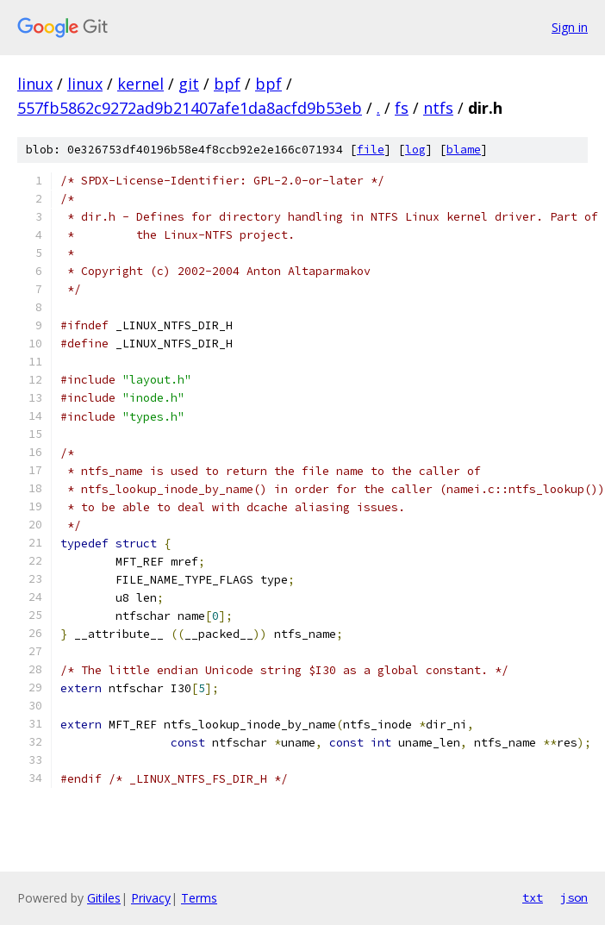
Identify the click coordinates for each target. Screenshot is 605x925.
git (188, 83)
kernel (140, 83)
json (574, 897)
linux (35, 83)
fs (402, 107)
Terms (199, 898)
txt (532, 897)
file (370, 149)
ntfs (438, 107)
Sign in (570, 27)
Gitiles (104, 898)
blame (463, 149)
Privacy (151, 898)
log (415, 149)
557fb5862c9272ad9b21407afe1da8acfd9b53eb (189, 107)
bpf (227, 83)
